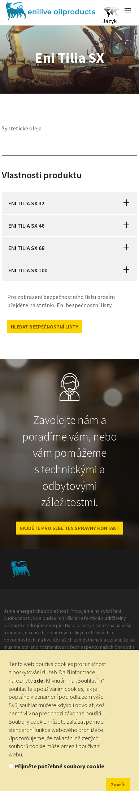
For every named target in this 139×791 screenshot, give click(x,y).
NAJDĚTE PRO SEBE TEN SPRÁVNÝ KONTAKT (69, 528)
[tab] (69, 203)
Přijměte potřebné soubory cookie (59, 766)
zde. (39, 680)
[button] (126, 203)
